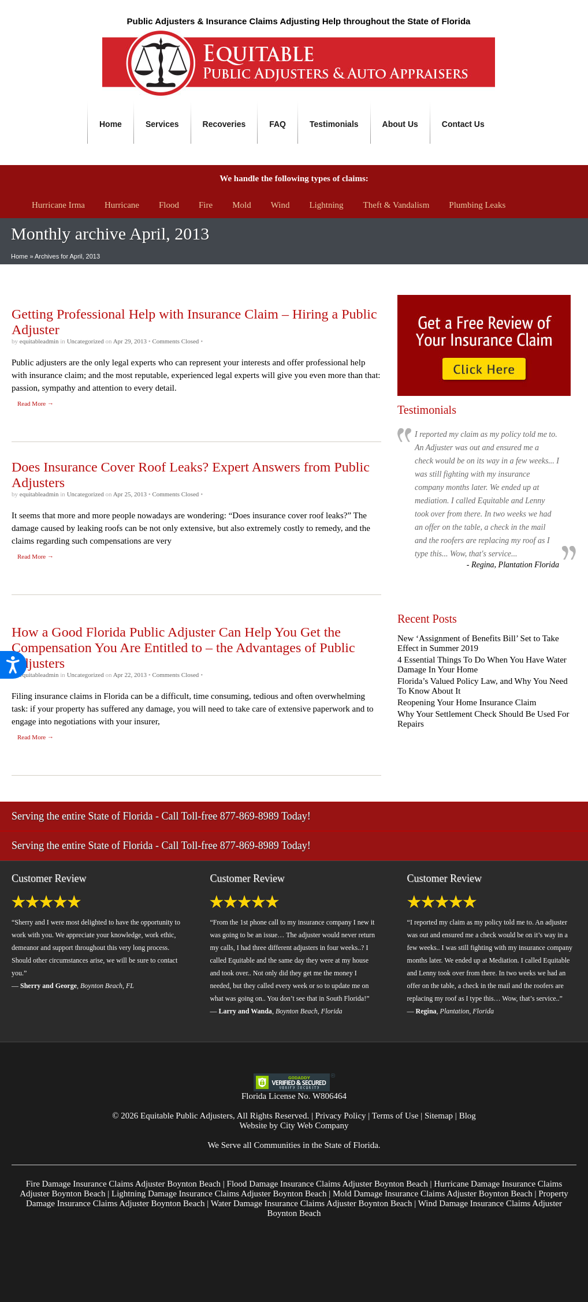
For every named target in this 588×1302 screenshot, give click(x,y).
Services (162, 124)
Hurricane (122, 204)
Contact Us (463, 124)
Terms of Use (395, 1115)
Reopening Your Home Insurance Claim (466, 702)
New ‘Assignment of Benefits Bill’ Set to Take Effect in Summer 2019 (478, 643)
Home (110, 124)
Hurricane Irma (58, 204)
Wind (280, 204)
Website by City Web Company (294, 1125)
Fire (206, 204)
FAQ (277, 124)
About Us (400, 124)
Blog (467, 1115)
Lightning (326, 204)
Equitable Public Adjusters (186, 1115)
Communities (277, 1145)
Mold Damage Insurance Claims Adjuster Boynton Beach (433, 1193)
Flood (169, 204)
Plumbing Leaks (477, 204)
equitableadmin (40, 341)
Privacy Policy (340, 1115)
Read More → (35, 403)
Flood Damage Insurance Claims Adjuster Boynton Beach (327, 1183)
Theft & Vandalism (396, 204)
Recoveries (224, 124)
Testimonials (334, 124)
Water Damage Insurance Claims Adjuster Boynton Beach (311, 1203)
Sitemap (439, 1115)
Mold (241, 204)
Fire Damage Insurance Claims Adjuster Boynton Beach (123, 1183)
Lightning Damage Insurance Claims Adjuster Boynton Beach (218, 1193)
